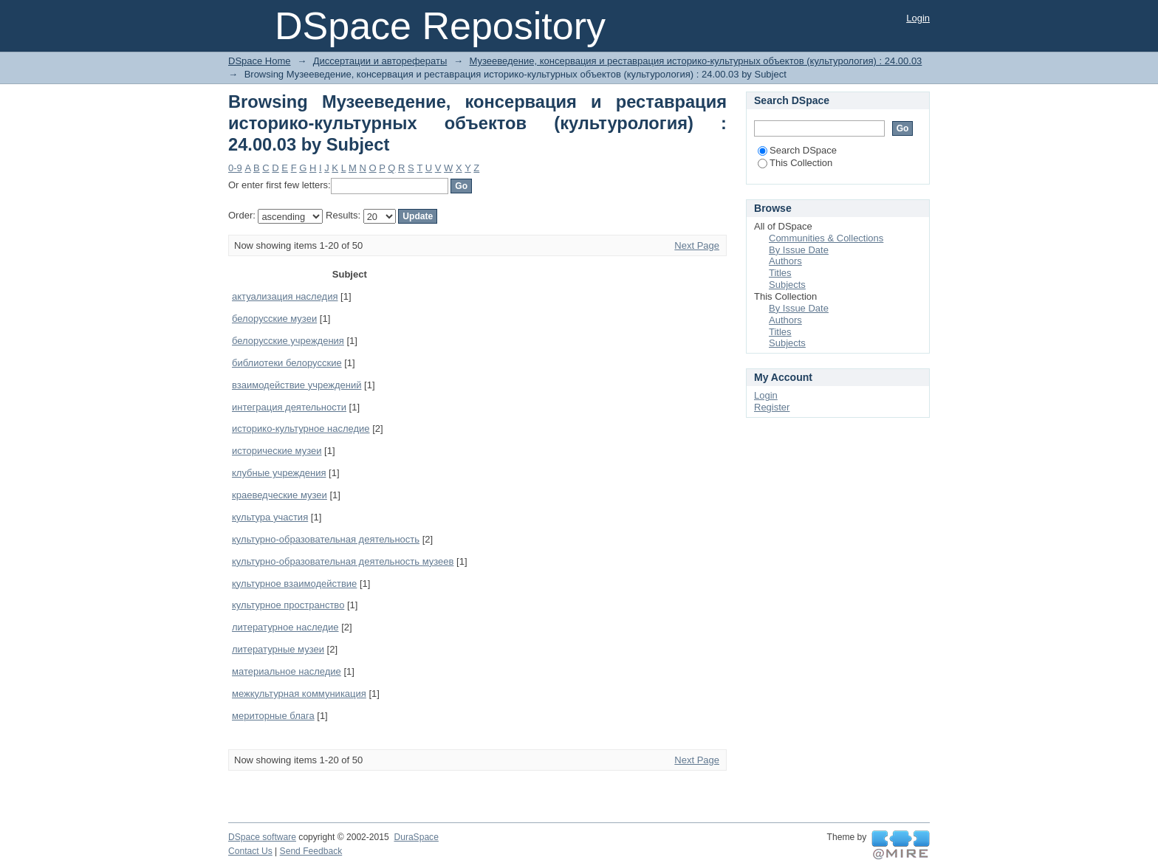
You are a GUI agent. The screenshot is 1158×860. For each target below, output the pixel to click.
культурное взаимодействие (294, 583)
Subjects (787, 284)
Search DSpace (797, 150)
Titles (780, 272)
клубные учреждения (279, 472)
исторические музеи (276, 450)
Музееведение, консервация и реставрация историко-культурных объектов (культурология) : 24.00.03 (696, 60)
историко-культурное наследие (301, 428)
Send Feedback (311, 851)
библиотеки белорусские (287, 362)
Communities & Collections (826, 238)
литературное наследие (285, 627)
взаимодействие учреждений (296, 385)
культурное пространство (288, 604)
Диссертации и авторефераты (380, 60)
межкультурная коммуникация (299, 693)
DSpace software (262, 837)
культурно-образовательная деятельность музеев (342, 561)
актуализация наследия (285, 296)
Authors (785, 260)
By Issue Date (799, 249)
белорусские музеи (274, 318)
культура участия (270, 517)
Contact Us (250, 851)
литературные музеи (278, 649)
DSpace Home (259, 60)
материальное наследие (286, 671)
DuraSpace (416, 837)
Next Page (696, 245)
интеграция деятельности (289, 407)
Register (771, 407)
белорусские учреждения (288, 340)
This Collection (795, 162)
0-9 (235, 167)
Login (918, 18)
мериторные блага (273, 715)
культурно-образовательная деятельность (325, 539)
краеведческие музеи (279, 494)
